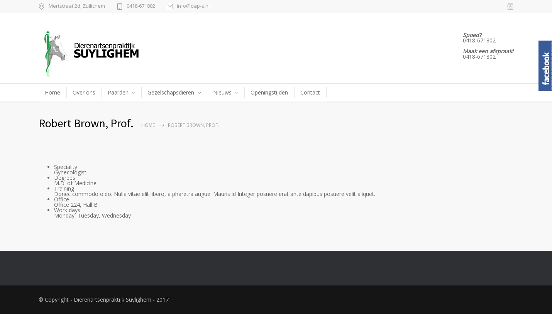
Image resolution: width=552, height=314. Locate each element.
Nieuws (222, 92)
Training (64, 188)
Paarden (118, 92)
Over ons (84, 92)
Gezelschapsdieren (170, 92)
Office (61, 199)
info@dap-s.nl (193, 6)
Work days (67, 210)
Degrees (64, 177)
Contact (310, 92)
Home (52, 92)
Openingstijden (269, 92)
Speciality (65, 167)
